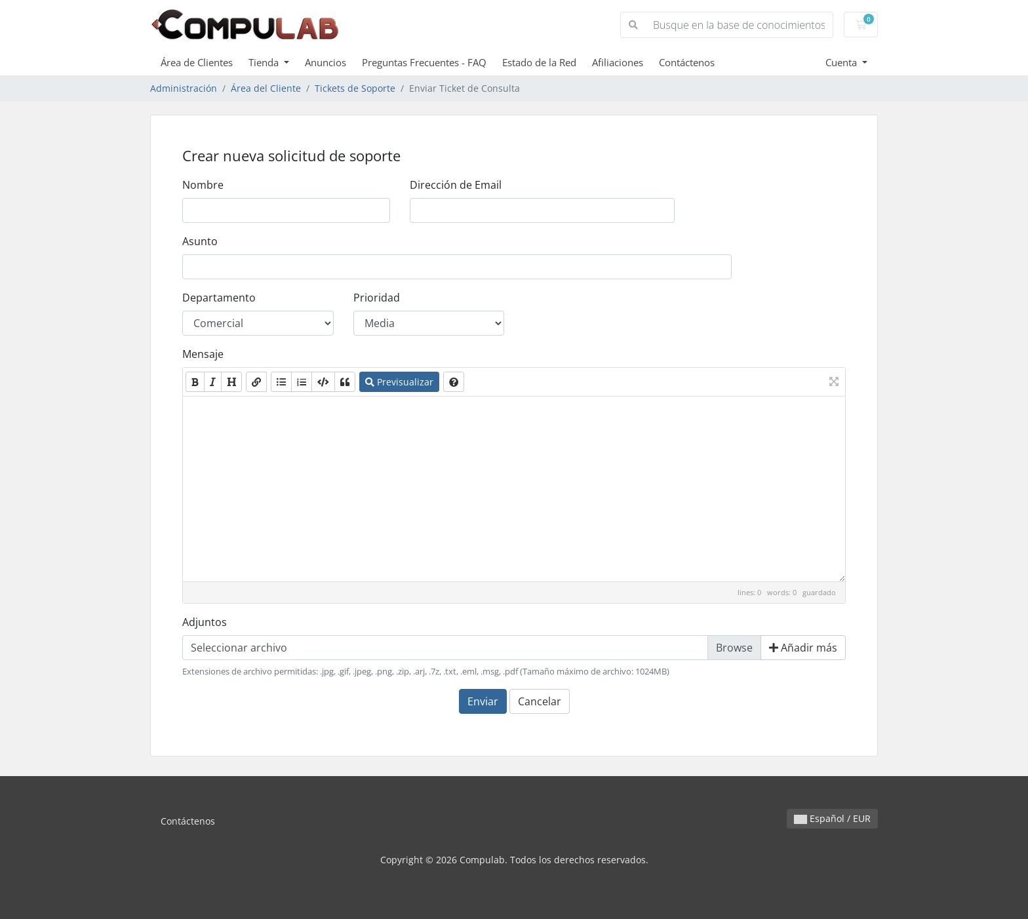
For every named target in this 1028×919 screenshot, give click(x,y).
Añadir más (803, 647)
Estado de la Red (539, 62)
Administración (183, 88)
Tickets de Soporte (355, 88)
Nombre (203, 185)
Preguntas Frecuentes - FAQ (424, 62)
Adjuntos (204, 622)
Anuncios (325, 62)
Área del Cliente (266, 88)
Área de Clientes (197, 62)
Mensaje (203, 354)
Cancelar (539, 701)
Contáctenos (687, 62)
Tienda (264, 62)
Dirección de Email (456, 185)
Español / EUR (832, 818)
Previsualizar (399, 382)
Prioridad (376, 297)
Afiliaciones (617, 62)
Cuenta (842, 62)
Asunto (200, 241)
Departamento (219, 297)
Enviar (482, 701)
